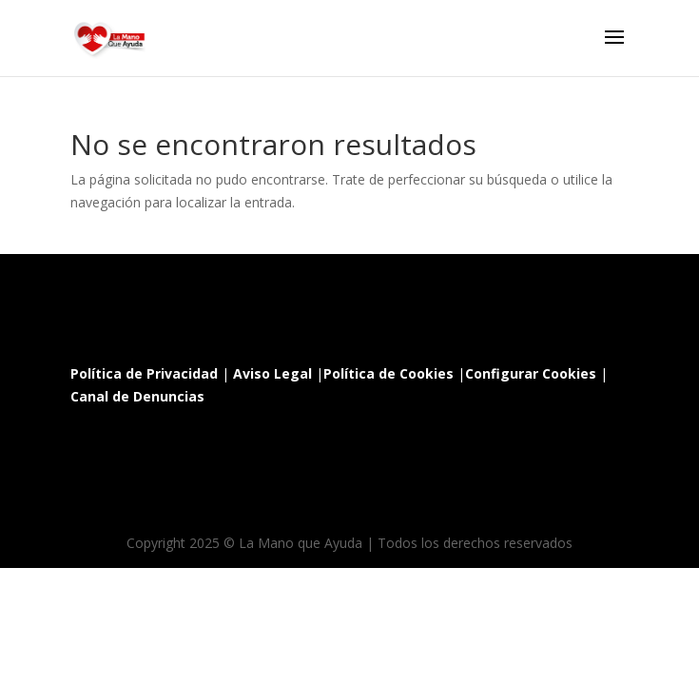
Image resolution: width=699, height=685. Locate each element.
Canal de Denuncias (137, 396)
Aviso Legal (272, 373)
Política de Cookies (388, 373)
